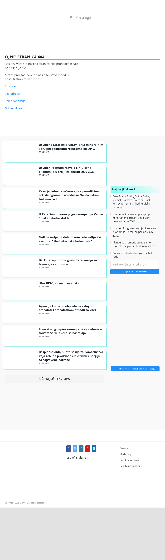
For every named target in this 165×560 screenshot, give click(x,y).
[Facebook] (68, 448)
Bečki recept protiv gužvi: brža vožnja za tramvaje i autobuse (68, 262)
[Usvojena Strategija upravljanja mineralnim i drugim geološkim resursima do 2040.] (20, 151)
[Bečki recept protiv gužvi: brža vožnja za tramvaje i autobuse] (20, 266)
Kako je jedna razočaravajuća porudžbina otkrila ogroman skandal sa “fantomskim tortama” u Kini (69, 195)
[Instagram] (81, 448)
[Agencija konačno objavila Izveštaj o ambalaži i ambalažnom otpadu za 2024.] (20, 313)
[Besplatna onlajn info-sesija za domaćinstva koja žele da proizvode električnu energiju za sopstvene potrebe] (20, 358)
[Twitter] (75, 448)
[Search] (71, 17)
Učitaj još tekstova (54, 379)
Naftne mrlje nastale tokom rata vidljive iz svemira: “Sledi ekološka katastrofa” (70, 239)
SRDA (22, 502)
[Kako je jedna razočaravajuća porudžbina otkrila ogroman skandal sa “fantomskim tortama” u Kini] (20, 198)
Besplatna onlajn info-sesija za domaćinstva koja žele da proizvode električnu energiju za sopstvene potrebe (71, 356)
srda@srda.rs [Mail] (76, 457)
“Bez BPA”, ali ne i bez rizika (59, 283)
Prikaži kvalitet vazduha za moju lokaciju (135, 368)
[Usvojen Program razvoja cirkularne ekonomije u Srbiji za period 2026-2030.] (20, 175)
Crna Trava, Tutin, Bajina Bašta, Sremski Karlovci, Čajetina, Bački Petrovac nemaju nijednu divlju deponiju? (131, 202)
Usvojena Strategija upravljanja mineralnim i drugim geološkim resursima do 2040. (71, 146)
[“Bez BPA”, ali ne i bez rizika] (20, 290)
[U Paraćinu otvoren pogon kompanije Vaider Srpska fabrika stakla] (20, 221)
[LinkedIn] (94, 448)
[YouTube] (87, 448)
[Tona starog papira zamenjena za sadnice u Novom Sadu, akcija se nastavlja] (20, 336)
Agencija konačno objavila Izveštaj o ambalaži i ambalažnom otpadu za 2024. (68, 308)
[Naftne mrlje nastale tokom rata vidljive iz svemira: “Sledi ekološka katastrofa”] (20, 243)
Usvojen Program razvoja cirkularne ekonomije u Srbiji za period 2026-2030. (67, 169)
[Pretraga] (95, 17)
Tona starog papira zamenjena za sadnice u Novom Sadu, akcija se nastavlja (70, 331)
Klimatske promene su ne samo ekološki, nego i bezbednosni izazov (134, 244)
